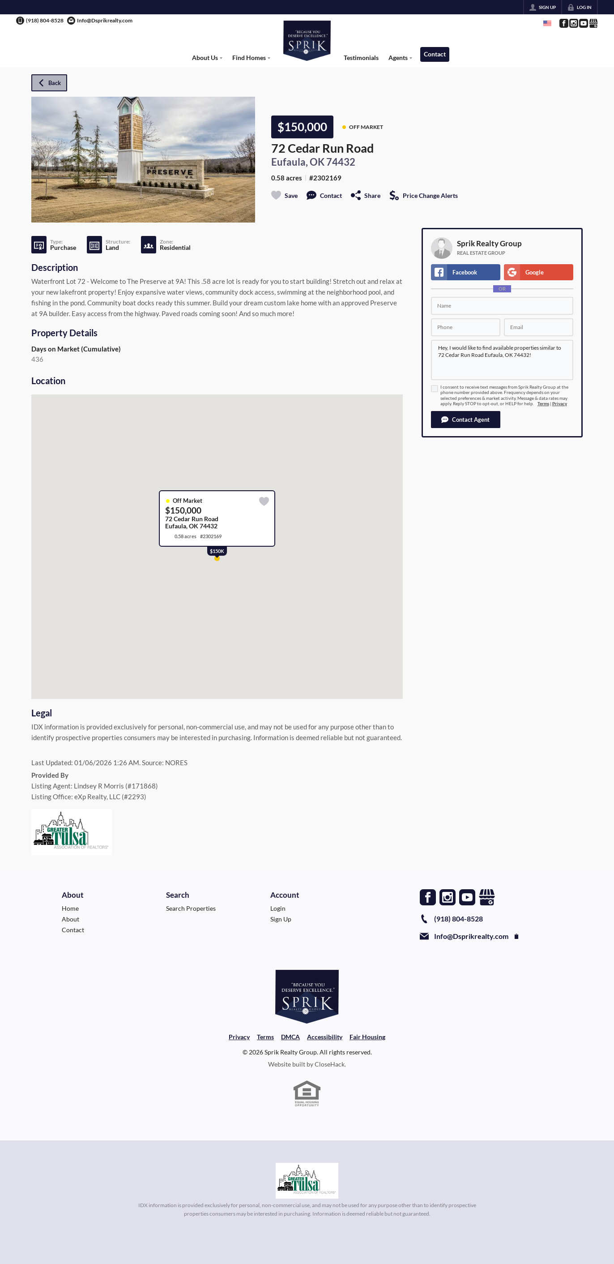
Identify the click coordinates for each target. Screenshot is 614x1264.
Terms (543, 403)
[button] (465, 419)
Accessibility (324, 1037)
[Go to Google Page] (593, 23)
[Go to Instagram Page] (573, 23)
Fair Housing (367, 1037)
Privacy (559, 403)
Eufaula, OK (297, 162)
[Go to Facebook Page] (563, 23)
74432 (340, 162)
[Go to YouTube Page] (583, 23)
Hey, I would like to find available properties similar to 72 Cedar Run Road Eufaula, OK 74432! (502, 360)
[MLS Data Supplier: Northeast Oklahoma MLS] (307, 1181)
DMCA (290, 1037)
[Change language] (547, 23)
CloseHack (330, 1064)
